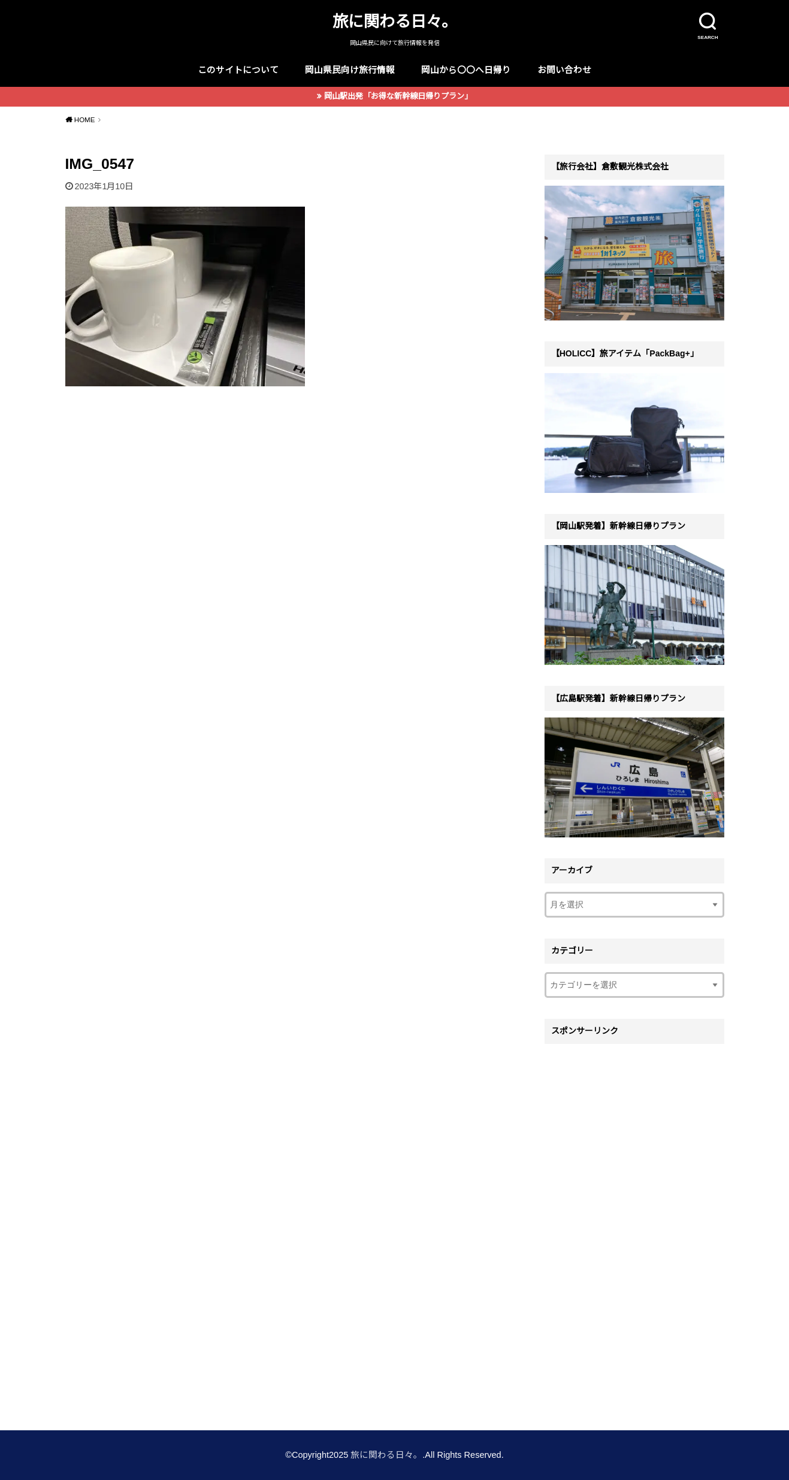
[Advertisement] (634, 1229)
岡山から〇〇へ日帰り (466, 70)
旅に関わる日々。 (394, 22)
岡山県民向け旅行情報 (350, 70)
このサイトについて (238, 70)
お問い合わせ (564, 70)
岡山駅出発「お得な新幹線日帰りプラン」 (398, 96)
